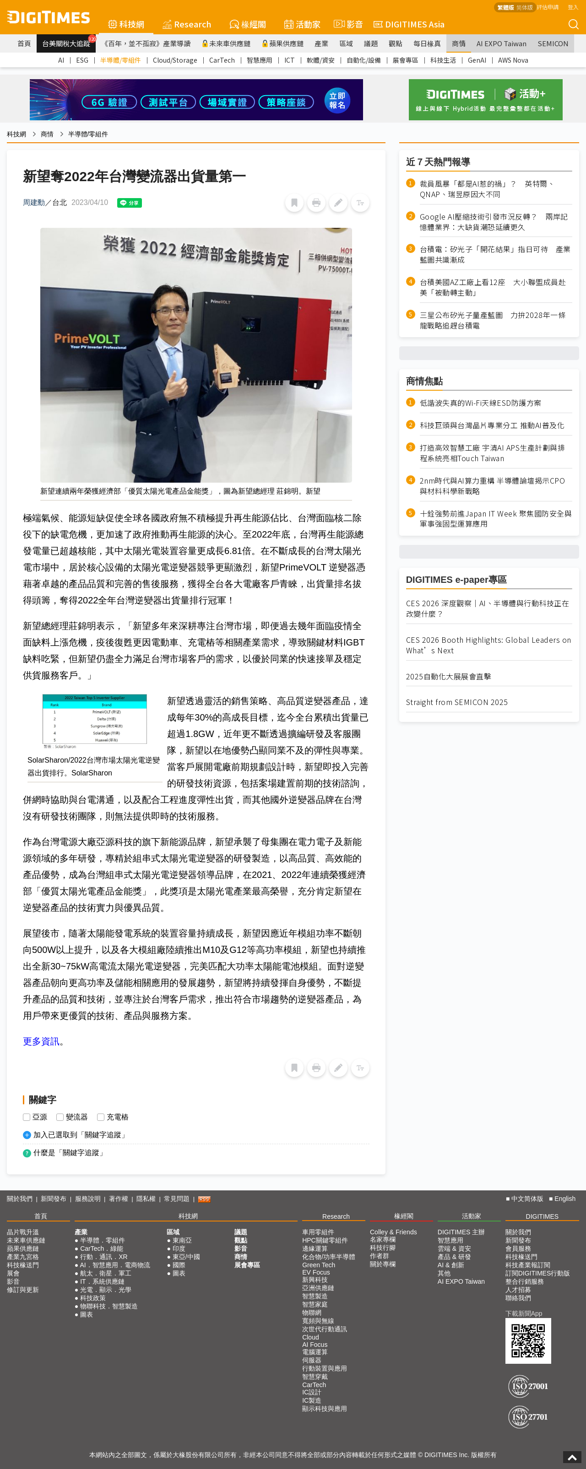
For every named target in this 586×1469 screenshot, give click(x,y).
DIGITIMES (542, 1216)
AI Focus (314, 1344)
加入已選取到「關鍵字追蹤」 (81, 1135)
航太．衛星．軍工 (105, 1273)
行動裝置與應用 (324, 1368)
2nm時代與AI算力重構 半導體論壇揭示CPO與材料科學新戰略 (492, 485)
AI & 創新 (451, 1265)
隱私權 (146, 1198)
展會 (13, 1273)
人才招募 (518, 1289)
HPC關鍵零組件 (325, 1240)
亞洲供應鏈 (318, 1287)
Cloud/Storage (175, 60)
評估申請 (548, 7)
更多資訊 (41, 1041)
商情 (459, 43)
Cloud (310, 1337)
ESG (82, 60)
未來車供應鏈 (225, 43)
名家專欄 (383, 1239)
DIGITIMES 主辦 (461, 1232)
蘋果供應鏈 (282, 43)
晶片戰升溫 (23, 1232)
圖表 (86, 1314)
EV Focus (316, 1272)
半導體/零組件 (120, 60)
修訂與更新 (23, 1289)
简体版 (524, 7)
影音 (347, 24)
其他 (444, 1273)
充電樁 (118, 1117)
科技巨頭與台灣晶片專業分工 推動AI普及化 (492, 425)
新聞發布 (53, 1198)
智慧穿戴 (315, 1376)
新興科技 (315, 1279)
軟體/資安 (321, 60)
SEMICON (553, 43)
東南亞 (182, 1240)
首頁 (24, 43)
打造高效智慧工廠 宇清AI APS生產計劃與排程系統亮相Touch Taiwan (492, 452)
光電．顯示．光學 (105, 1289)
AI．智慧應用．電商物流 (115, 1265)
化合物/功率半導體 (328, 1256)
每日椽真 (427, 43)
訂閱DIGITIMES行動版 (537, 1273)
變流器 (77, 1117)
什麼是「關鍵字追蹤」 (70, 1153)
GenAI (477, 60)
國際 (179, 1265)
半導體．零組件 (102, 1240)
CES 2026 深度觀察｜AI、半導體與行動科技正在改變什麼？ (488, 608)
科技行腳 (383, 1247)
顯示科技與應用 (324, 1408)
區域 (346, 43)
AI (61, 60)
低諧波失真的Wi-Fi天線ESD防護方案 (481, 403)
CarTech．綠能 (101, 1248)
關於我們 (20, 1198)
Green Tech (318, 1265)
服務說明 (88, 1198)
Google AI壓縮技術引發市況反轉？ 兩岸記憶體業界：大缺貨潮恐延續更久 (494, 221)
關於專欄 (383, 1264)
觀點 (395, 43)
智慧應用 (259, 60)
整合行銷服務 (524, 1281)
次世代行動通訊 (324, 1329)
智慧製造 (315, 1296)
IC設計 (311, 1392)
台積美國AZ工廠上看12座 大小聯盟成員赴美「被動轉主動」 (493, 287)
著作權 (118, 1198)
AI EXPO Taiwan (501, 43)
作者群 (379, 1255)
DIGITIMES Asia (409, 24)
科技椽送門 (23, 1265)
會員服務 (518, 1248)
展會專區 (405, 60)
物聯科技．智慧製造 (109, 1306)
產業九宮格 (23, 1256)
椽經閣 (248, 24)
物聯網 (311, 1312)
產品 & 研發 (454, 1256)
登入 (573, 7)
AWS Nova (513, 60)
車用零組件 (318, 1232)
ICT (289, 60)
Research (187, 24)
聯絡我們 (518, 1298)
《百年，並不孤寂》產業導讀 (145, 43)
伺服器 (311, 1360)
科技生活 (443, 60)
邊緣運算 (315, 1248)
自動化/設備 (364, 60)
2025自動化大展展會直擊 (449, 676)
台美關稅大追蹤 (69, 41)
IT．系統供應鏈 (102, 1281)
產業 (321, 43)
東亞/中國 (186, 1256)
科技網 (126, 24)
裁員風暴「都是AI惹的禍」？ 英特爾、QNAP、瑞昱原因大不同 (487, 188)
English (564, 1198)
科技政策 (93, 1298)
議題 (371, 43)
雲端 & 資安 (454, 1248)
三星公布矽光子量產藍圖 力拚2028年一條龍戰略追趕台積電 (493, 320)
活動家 (302, 24)
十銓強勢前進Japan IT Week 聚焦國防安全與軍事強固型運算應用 (496, 518)
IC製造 (311, 1400)
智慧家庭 (315, 1304)
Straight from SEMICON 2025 (457, 702)
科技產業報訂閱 (527, 1265)
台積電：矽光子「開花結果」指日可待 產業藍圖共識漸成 (495, 254)
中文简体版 (527, 1198)
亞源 (40, 1117)
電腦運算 (315, 1352)
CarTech (222, 60)
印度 (179, 1248)
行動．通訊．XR (103, 1256)
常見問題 (177, 1198)
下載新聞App (524, 1313)
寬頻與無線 (318, 1320)
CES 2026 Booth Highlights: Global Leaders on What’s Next (488, 645)
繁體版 (506, 7)
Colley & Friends (393, 1232)
